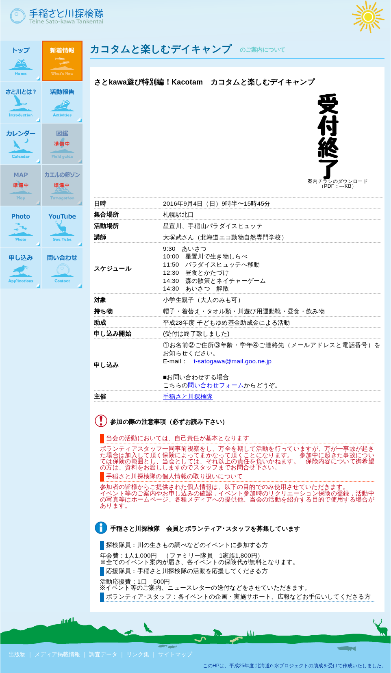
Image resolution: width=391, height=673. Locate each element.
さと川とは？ (20, 102)
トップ (20, 61)
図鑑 (62, 144)
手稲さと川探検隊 (188, 396)
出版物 (17, 654)
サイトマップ (175, 654)
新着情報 (62, 61)
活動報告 (62, 102)
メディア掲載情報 (57, 654)
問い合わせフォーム (216, 385)
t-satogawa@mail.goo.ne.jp (232, 361)
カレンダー (20, 144)
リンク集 (137, 654)
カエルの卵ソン (62, 185)
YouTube (62, 226)
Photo (20, 226)
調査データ (103, 654)
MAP (20, 185)
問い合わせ (62, 268)
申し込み (20, 268)
